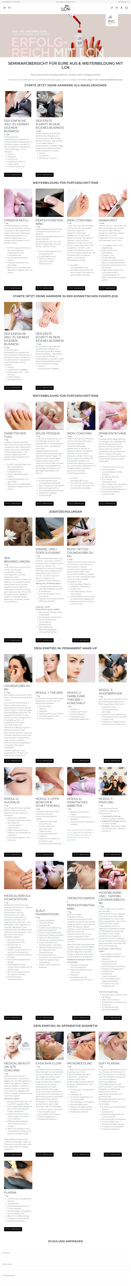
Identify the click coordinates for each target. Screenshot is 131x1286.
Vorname (6, 1253)
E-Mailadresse (8, 1276)
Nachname (7, 1264)
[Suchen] (111, 8)
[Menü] (4, 8)
